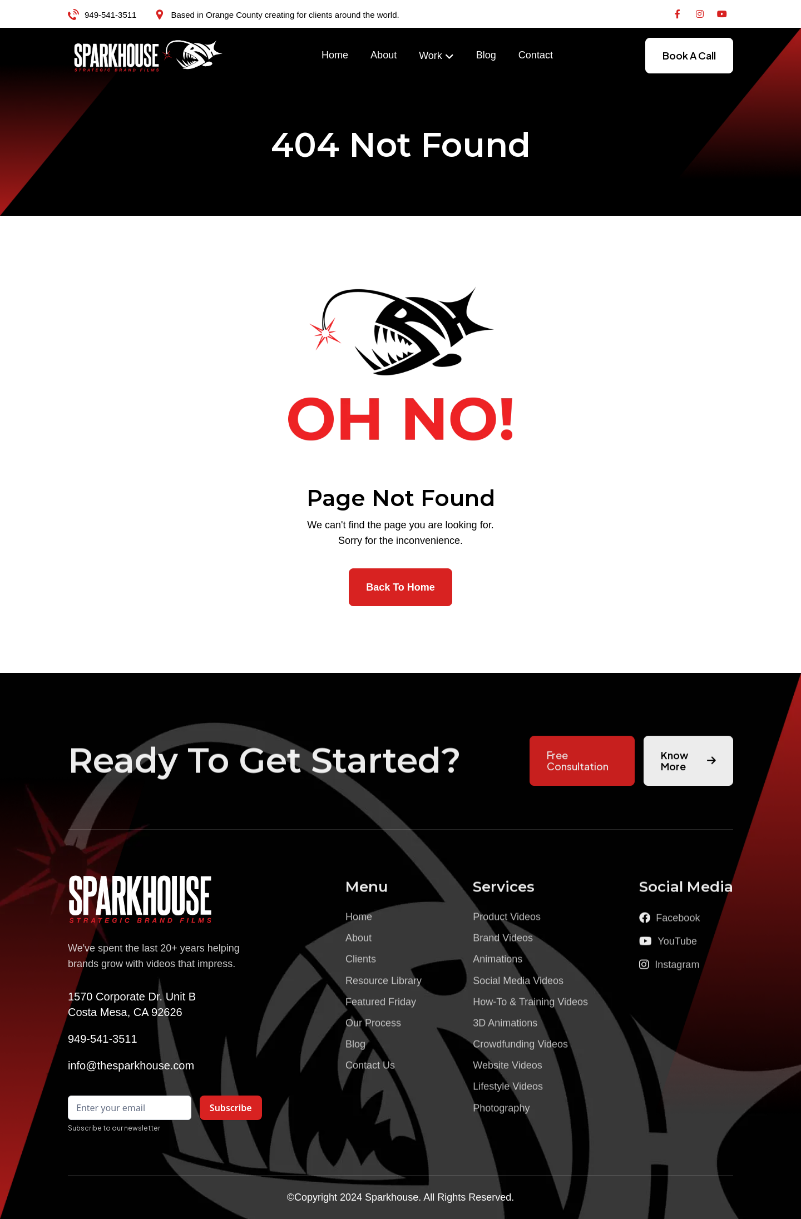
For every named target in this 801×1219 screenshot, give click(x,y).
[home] (148, 55)
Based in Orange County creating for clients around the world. (285, 14)
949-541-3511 (110, 14)
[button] (436, 56)
